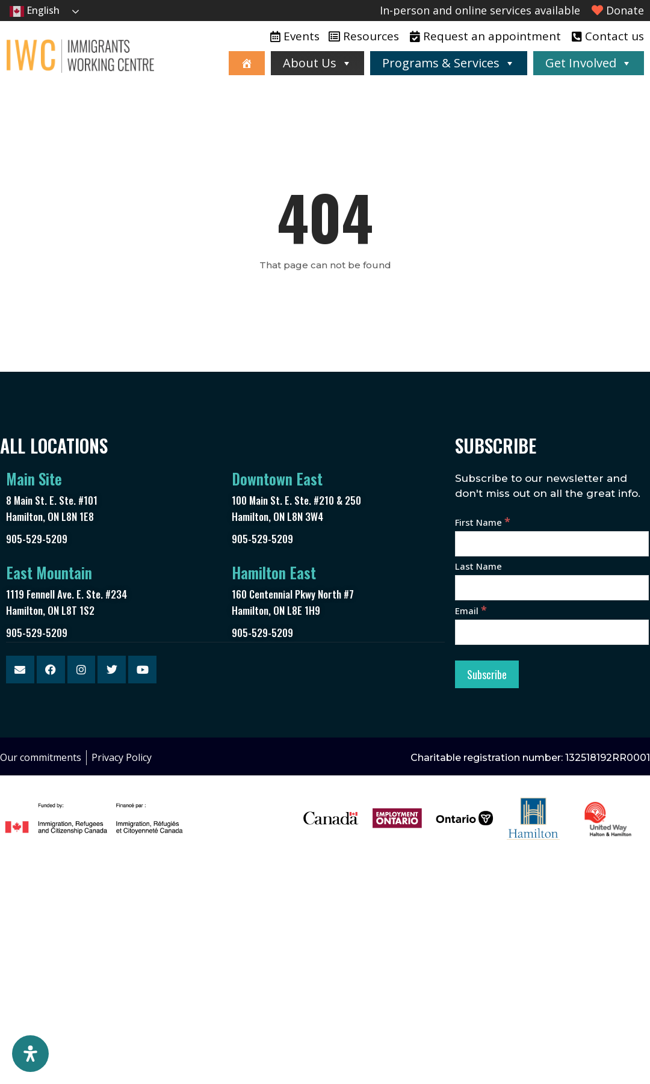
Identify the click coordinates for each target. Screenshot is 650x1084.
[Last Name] (552, 587)
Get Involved (588, 63)
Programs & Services (448, 63)
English (35, 11)
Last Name (478, 566)
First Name (482, 522)
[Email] (552, 632)
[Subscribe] (487, 674)
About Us (317, 63)
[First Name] (552, 543)
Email (471, 611)
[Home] (247, 63)
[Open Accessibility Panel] (30, 1053)
